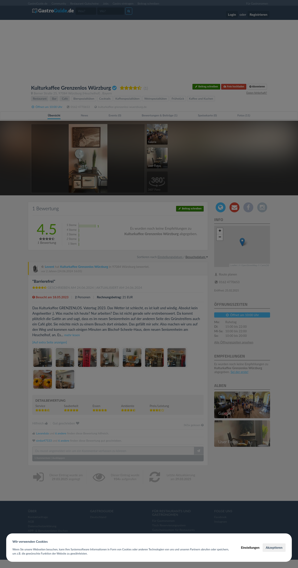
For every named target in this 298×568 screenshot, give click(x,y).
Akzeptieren (274, 547)
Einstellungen (250, 547)
